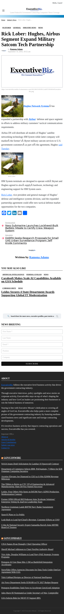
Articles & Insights (8, 440)
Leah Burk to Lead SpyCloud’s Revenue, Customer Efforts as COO (30, 520)
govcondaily (13, 538)
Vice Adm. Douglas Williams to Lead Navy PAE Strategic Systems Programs (30, 555)
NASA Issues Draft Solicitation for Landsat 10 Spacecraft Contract (30, 464)
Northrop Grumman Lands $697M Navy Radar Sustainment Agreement (27, 508)
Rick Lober (6, 195)
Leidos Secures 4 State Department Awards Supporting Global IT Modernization (27, 293)
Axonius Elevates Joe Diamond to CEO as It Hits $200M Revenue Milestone (29, 477)
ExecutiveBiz (7, 385)
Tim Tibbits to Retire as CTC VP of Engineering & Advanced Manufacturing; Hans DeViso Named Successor (27, 485)
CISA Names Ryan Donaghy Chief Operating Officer (24, 544)
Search (57, 316)
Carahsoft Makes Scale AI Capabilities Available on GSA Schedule (31, 279)
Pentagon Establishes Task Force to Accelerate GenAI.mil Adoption (30, 588)
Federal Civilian (34, 274)
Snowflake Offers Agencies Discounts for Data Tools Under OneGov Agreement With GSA (31, 571)
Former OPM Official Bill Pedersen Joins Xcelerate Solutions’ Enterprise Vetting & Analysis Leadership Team (28, 500)
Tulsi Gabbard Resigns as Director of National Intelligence (26, 577)
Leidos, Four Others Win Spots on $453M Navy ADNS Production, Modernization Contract (30, 493)
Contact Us (5, 448)
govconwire (12, 457)
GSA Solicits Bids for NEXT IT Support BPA (21, 598)
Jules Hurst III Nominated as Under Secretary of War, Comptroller (29, 593)
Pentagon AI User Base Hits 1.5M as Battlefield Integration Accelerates (26, 563)
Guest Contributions (8, 442)
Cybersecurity (9, 288)
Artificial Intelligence (13, 274)
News (46, 274)
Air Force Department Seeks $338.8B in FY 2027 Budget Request (29, 582)
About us (4, 437)
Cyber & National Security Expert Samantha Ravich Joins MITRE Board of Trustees (29, 526)
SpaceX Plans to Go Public (13, 514)
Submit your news (8, 445)
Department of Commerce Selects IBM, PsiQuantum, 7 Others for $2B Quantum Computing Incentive (31, 470)
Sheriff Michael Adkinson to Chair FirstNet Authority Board (27, 549)
